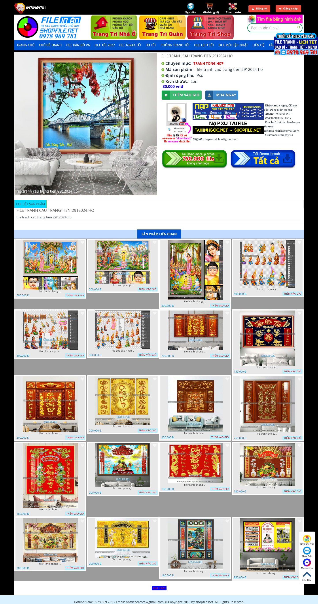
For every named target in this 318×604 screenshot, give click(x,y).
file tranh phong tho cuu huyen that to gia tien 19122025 (50, 563)
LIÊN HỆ (258, 45)
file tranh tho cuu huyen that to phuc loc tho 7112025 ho (195, 433)
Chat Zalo (307, 552)
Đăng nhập (288, 8)
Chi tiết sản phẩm (30, 204)
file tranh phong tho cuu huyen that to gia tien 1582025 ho (123, 559)
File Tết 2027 (105, 45)
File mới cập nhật (233, 45)
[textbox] (275, 27)
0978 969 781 (307, 540)
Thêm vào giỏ (180, 95)
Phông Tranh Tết (175, 45)
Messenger (307, 564)
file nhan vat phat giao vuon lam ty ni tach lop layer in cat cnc (50, 351)
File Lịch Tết (204, 45)
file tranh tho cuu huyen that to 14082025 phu (268, 433)
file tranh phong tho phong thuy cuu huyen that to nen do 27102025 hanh (50, 509)
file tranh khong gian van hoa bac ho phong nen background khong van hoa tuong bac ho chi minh (268, 573)
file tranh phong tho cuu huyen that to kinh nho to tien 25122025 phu (268, 487)
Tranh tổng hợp (208, 63)
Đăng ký (259, 8)
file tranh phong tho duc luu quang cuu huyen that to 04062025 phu (123, 488)
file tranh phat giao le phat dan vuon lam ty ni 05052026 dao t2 (195, 301)
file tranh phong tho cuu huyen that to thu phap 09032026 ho (195, 351)
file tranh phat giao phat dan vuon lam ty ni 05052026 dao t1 (123, 285)
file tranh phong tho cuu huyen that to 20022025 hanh (195, 571)
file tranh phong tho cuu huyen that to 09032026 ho (50, 433)
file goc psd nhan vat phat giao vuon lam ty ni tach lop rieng (123, 350)
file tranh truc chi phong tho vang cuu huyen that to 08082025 (123, 426)
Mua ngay (220, 95)
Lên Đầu (307, 575)
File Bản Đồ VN (78, 45)
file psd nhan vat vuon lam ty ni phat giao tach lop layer (268, 289)
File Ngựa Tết (130, 45)
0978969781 (30, 7)
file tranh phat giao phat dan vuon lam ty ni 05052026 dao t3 (50, 291)
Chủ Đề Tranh (50, 45)
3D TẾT (151, 45)
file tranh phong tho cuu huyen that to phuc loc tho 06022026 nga (268, 367)
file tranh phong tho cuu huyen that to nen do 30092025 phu (195, 484)
